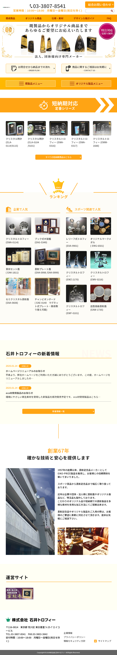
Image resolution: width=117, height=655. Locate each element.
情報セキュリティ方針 (74, 640)
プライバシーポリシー (74, 637)
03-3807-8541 (48, 5)
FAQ (109, 18)
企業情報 (68, 632)
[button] (3, 40)
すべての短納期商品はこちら (58, 170)
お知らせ (25, 366)
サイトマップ (102, 641)
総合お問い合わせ (99, 4)
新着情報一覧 (58, 411)
